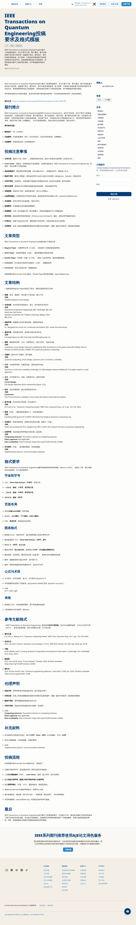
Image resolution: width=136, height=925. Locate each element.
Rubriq (46, 887)
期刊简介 (100, 111)
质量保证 (83, 884)
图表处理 (65, 887)
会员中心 (83, 887)
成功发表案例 (103, 887)
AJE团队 (101, 880)
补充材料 (100, 151)
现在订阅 (114, 194)
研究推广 (65, 890)
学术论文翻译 (48, 884)
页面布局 (100, 131)
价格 (45, 4)
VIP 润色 (46, 877)
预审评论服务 (66, 877)
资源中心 (35, 4)
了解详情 (68, 853)
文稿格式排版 (66, 884)
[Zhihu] (12, 900)
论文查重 (65, 894)
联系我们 (103, 4)
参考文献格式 (102, 144)
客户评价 (102, 884)
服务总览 (21, 4)
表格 (99, 141)
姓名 (98, 175)
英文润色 (46, 874)
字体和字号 (101, 128)
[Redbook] (22, 900)
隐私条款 (42, 913)
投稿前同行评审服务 (68, 874)
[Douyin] (27, 900)
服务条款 (50, 913)
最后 (99, 158)
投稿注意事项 (102, 114)
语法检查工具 (48, 890)
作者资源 (83, 874)
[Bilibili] (7, 900)
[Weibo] (17, 900)
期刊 (12, 46)
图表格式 (100, 134)
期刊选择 (65, 880)
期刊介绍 (18, 46)
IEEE (99, 100)
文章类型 (100, 118)
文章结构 (100, 121)
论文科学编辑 (48, 880)
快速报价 (83, 877)
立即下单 (126, 4)
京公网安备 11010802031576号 (32, 923)
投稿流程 (100, 154)
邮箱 (98, 184)
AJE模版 (107, 100)
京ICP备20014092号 (12, 923)
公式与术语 (101, 138)
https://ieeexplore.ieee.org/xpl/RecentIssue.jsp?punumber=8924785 (39, 105)
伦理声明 (100, 148)
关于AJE (101, 877)
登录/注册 (114, 4)
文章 (7, 46)
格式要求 (100, 124)
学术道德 (83, 880)
